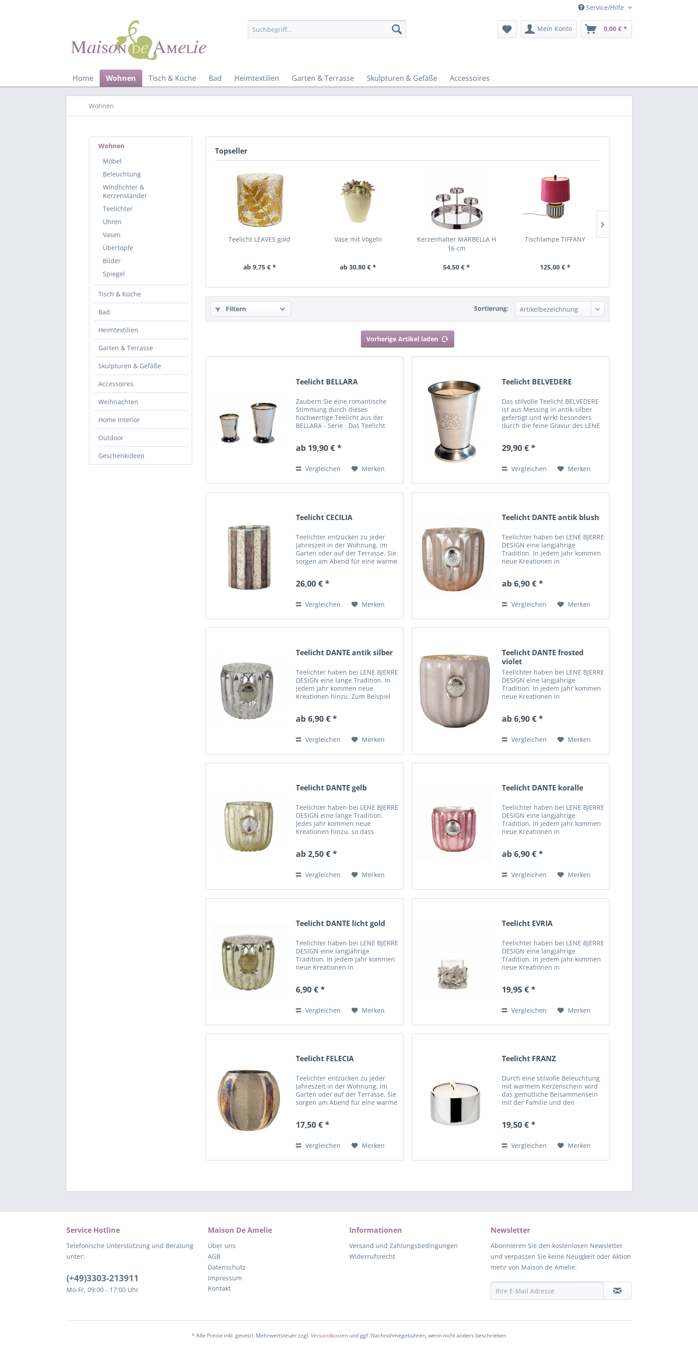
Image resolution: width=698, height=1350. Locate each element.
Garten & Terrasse (125, 348)
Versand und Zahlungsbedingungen (403, 1245)
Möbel (112, 161)
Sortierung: (491, 308)
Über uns (222, 1245)
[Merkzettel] (507, 29)
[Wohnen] (121, 78)
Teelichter (118, 208)
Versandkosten (329, 1335)
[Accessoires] (469, 78)
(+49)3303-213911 (102, 1278)
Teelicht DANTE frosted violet (543, 657)
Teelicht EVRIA (527, 923)
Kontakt (219, 1288)
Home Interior (119, 419)
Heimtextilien (118, 330)
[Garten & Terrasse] (322, 78)
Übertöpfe (118, 247)
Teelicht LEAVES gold (259, 239)
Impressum (225, 1278)
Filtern (230, 308)
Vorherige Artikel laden (407, 337)
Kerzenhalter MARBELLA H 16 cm (456, 243)
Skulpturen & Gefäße (129, 366)
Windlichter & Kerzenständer (125, 191)
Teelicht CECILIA (324, 517)
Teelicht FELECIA (325, 1058)
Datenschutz (227, 1267)
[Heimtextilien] (256, 78)
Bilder (112, 260)
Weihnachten (118, 401)
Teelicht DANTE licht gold (340, 923)
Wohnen (111, 145)
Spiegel (114, 273)
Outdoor (110, 437)
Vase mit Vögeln (358, 239)
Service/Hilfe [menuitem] (602, 7)
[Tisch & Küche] (172, 78)
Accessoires (115, 383)
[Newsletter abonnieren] (617, 1291)
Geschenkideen (121, 455)
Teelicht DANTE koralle (542, 788)
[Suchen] (396, 29)
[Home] (83, 78)
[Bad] (215, 78)
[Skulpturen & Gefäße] (401, 78)
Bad (104, 312)
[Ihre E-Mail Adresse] (547, 1291)
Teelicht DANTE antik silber (344, 652)
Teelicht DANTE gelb (331, 788)
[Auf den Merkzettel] (368, 468)
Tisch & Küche (119, 294)
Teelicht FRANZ (529, 1058)
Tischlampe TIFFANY (555, 239)
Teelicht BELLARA (327, 382)
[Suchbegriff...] (327, 29)
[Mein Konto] (549, 29)
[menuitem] (327, 33)
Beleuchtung (122, 174)
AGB (214, 1256)
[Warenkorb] (606, 29)
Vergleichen (318, 468)
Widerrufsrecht (372, 1256)
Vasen (112, 234)
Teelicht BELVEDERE (537, 382)
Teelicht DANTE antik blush (550, 517)
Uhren (112, 221)
